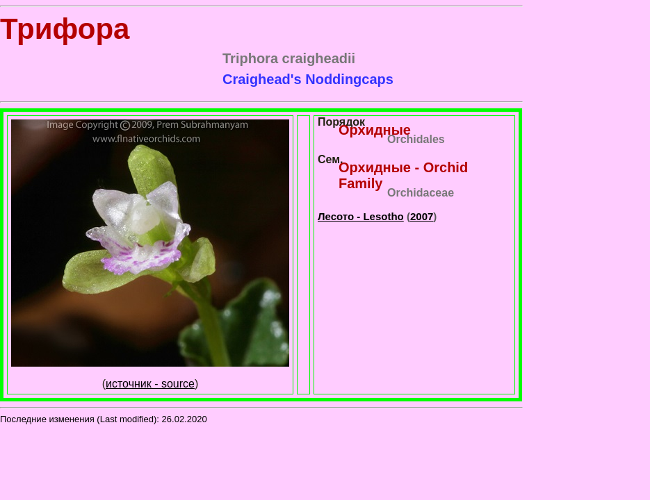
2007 (421, 216)
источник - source (150, 384)
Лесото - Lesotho (361, 216)
